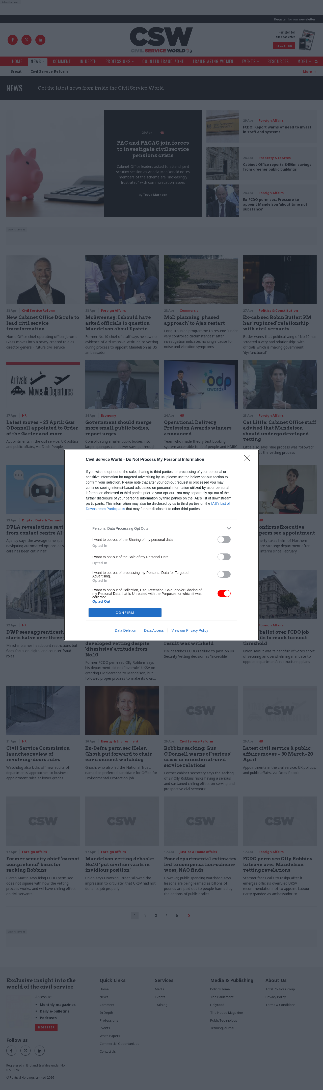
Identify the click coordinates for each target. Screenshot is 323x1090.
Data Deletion (125, 630)
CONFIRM (125, 613)
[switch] (224, 539)
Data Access (154, 630)
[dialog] (161, 545)
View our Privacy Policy (190, 630)
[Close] (249, 460)
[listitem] (161, 528)
